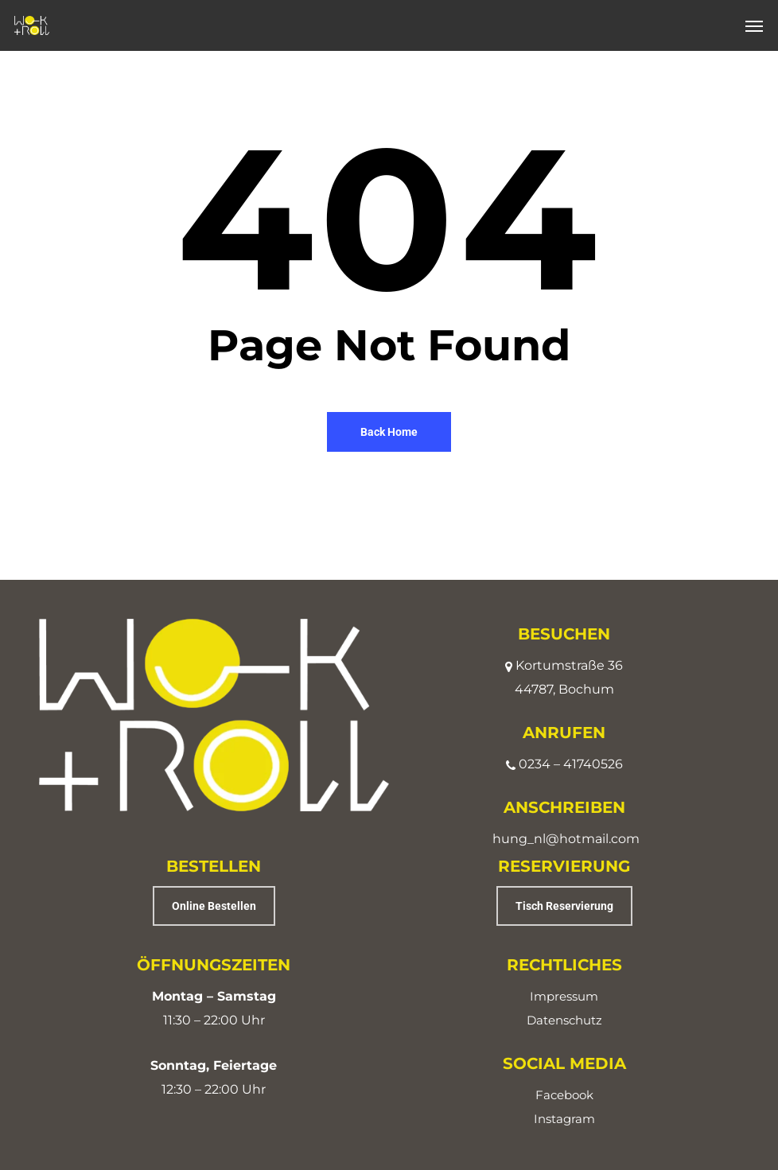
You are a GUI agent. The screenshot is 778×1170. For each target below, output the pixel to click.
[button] (754, 25)
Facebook (564, 1094)
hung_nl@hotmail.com (566, 838)
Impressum (564, 996)
